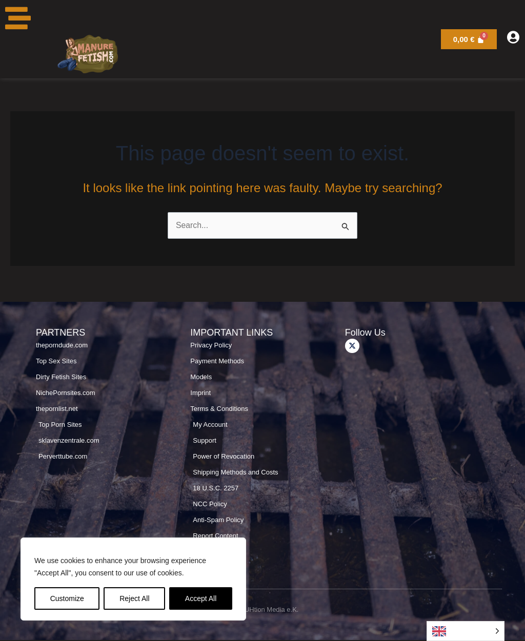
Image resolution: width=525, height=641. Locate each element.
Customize (67, 598)
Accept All (200, 598)
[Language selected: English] (465, 631)
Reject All (134, 598)
